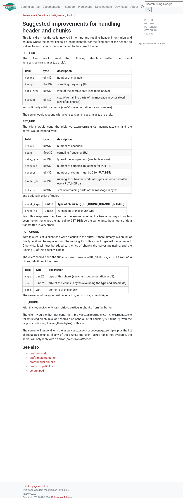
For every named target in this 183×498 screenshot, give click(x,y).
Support (70, 6)
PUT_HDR (149, 20)
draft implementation (43, 357)
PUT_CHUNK (150, 26)
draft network (38, 353)
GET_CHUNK (150, 30)
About (134, 6)
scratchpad (37, 370)
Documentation (52, 6)
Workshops (85, 6)
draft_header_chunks (62, 15)
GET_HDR (149, 23)
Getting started (30, 6)
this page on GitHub (38, 486)
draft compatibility (41, 366)
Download (121, 6)
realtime (43, 15)
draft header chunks (42, 362)
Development (103, 6)
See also (148, 33)
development (29, 15)
